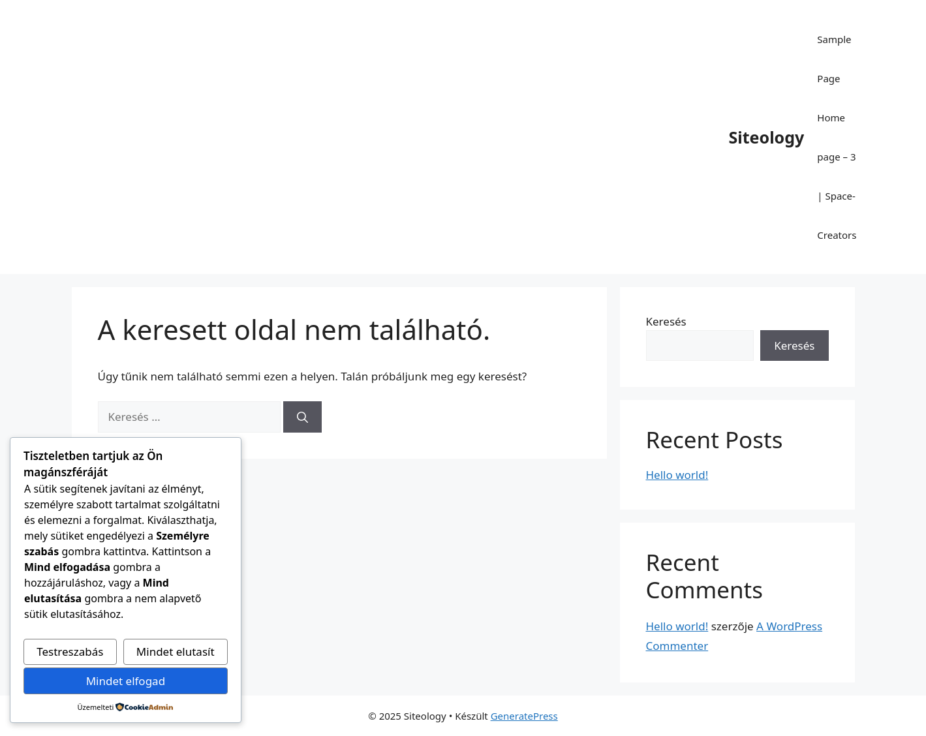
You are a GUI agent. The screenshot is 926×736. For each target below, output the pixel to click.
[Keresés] (302, 417)
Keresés (666, 321)
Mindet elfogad (125, 680)
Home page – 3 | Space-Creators (836, 176)
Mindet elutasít (175, 651)
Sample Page (834, 59)
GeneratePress (524, 715)
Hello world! (677, 474)
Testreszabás (70, 651)
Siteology (767, 137)
